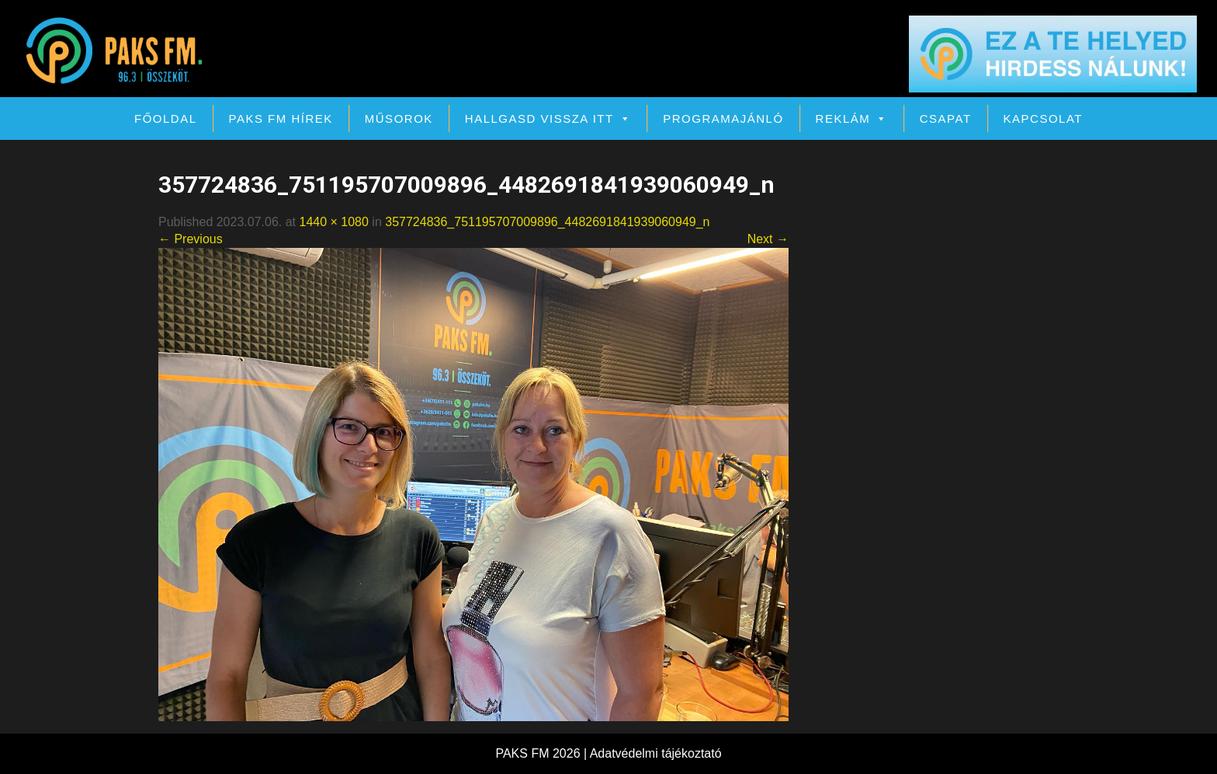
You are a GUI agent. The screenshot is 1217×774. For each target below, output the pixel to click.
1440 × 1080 (333, 221)
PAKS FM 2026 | (542, 753)
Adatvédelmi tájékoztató (656, 753)
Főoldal (165, 118)
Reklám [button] (852, 118)
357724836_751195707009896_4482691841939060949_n (547, 221)
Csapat (946, 118)
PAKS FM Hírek (281, 118)
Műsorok (399, 118)
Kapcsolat (1043, 118)
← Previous (190, 239)
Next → (768, 239)
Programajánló (723, 118)
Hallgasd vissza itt (548, 118)
